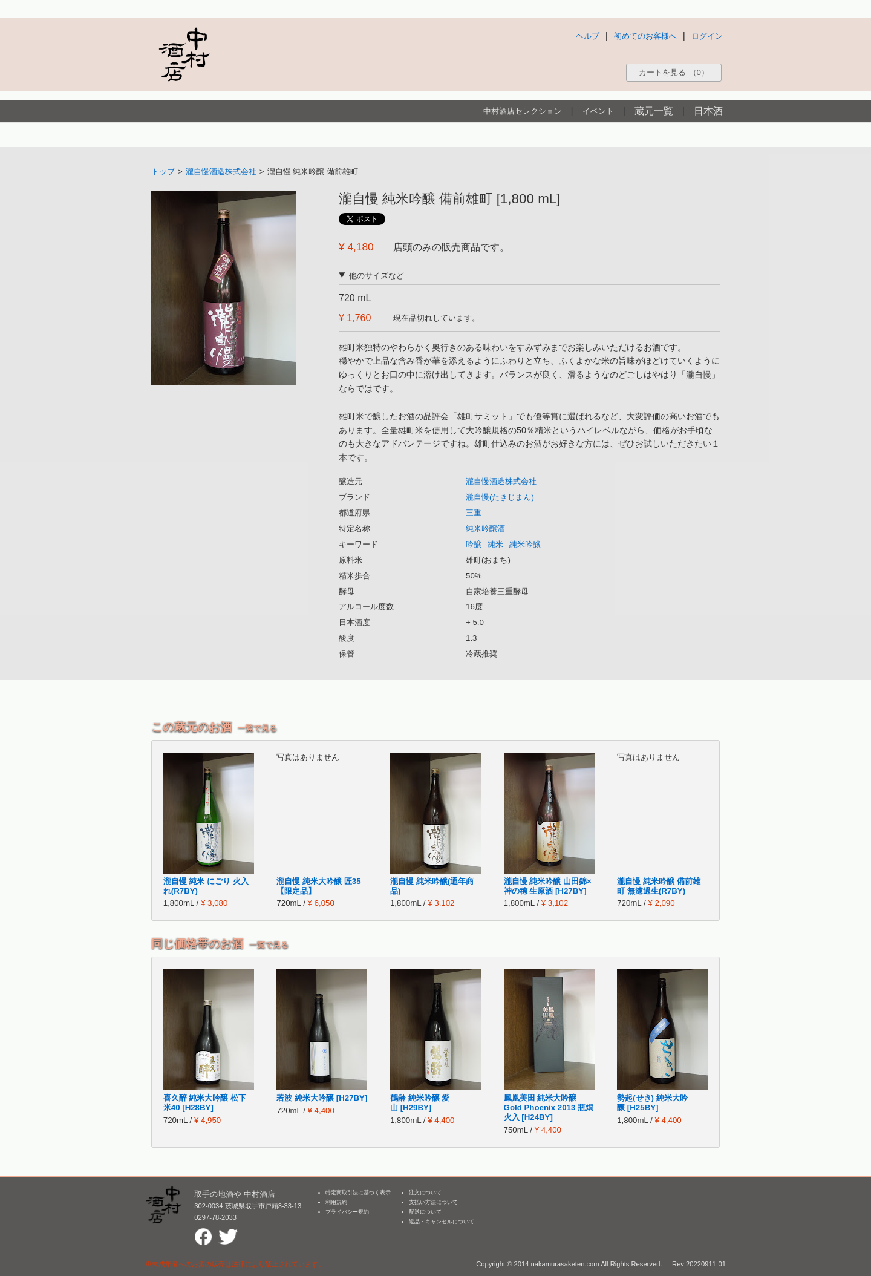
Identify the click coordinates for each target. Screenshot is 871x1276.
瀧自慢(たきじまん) (500, 497)
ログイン (707, 36)
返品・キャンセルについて (441, 1222)
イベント (598, 111)
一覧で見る (257, 728)
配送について (425, 1212)
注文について (425, 1192)
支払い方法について (433, 1202)
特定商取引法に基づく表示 (358, 1192)
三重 (473, 512)
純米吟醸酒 (485, 528)
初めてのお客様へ (645, 36)
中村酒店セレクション (522, 111)
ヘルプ (587, 36)
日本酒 (708, 111)
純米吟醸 (525, 544)
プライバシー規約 (347, 1212)
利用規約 (336, 1202)
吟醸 (473, 544)
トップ (163, 171)
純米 (495, 544)
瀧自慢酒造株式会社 (221, 171)
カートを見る (674, 72)
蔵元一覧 (653, 111)
